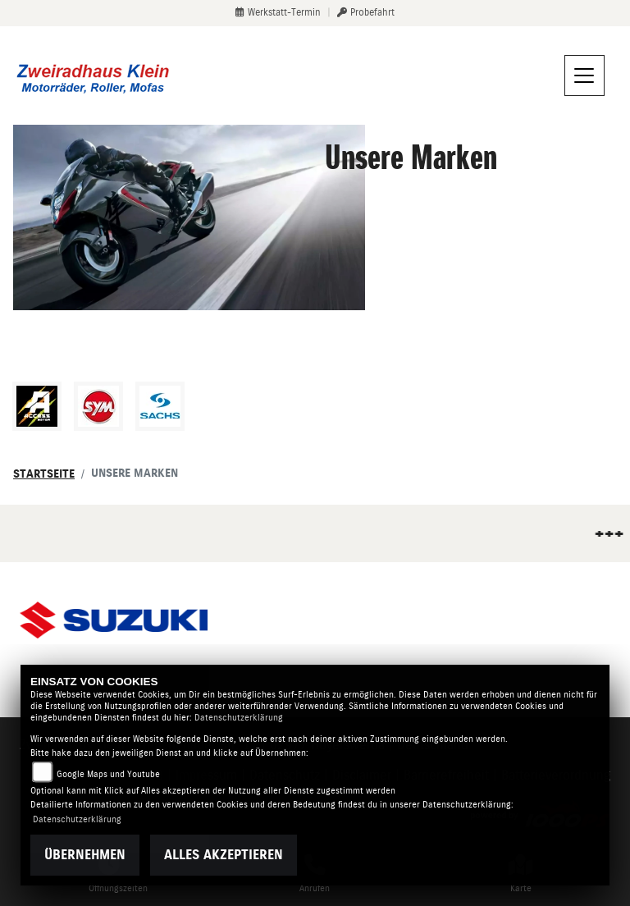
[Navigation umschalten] (584, 75)
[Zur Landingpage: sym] (98, 406)
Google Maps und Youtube (108, 774)
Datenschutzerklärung (238, 717)
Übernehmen (85, 855)
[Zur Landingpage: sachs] (160, 406)
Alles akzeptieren (223, 855)
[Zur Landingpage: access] (37, 406)
